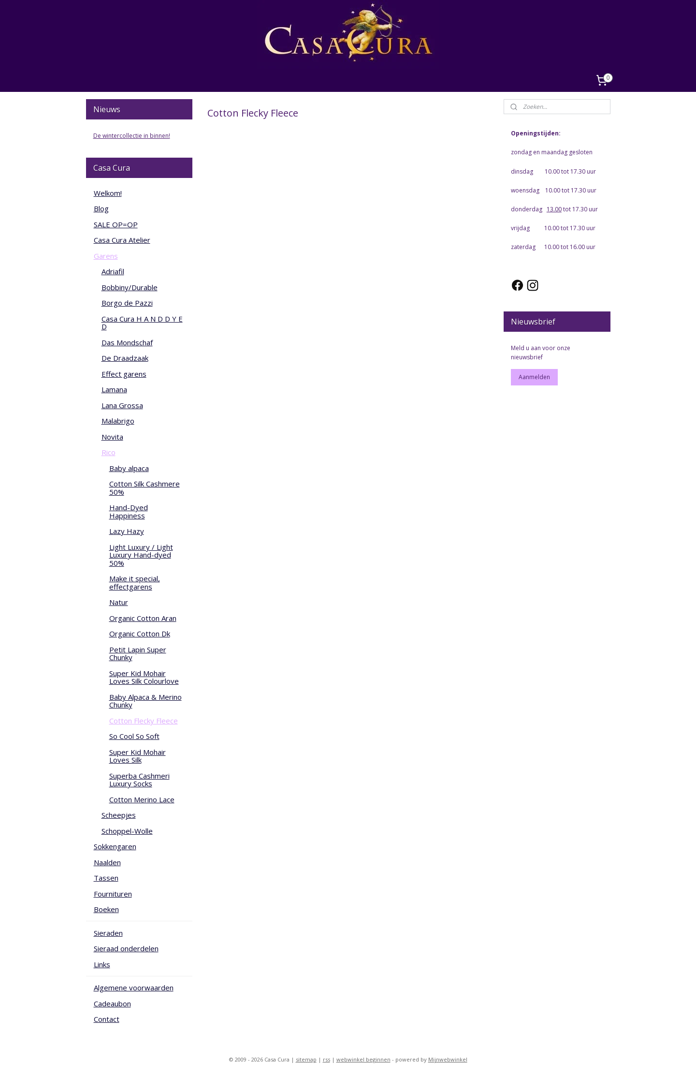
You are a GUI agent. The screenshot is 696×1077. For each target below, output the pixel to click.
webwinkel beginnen (363, 1059)
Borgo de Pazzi (127, 303)
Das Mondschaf (127, 342)
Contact (106, 1019)
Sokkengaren (115, 846)
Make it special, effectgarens (134, 582)
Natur (118, 602)
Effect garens (124, 374)
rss (326, 1059)
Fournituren (113, 894)
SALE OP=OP (116, 224)
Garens (106, 256)
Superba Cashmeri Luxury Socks (139, 780)
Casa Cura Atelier (122, 240)
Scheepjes (119, 815)
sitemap (306, 1059)
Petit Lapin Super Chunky (137, 654)
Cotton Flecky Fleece (143, 720)
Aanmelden (534, 377)
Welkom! (108, 193)
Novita (112, 437)
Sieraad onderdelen (126, 948)
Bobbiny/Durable (130, 287)
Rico (109, 452)
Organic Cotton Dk (139, 633)
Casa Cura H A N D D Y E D (142, 323)
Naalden (107, 862)
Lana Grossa (122, 405)
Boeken (106, 909)
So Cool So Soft (134, 736)
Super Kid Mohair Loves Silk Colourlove (144, 677)
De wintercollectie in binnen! (131, 136)
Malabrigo (118, 421)
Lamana (114, 389)
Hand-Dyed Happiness (128, 511)
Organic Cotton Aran (142, 618)
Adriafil (113, 271)
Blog (101, 208)
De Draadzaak (125, 358)
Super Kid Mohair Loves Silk (137, 756)
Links (102, 964)
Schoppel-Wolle (127, 831)
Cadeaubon (112, 1003)
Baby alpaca (129, 468)
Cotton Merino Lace (141, 799)
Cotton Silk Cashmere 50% (144, 488)
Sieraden (108, 933)
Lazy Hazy (126, 531)
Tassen (106, 878)
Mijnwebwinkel (447, 1059)
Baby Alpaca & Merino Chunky (145, 701)
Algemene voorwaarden (134, 987)
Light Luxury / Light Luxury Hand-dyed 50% (141, 555)
